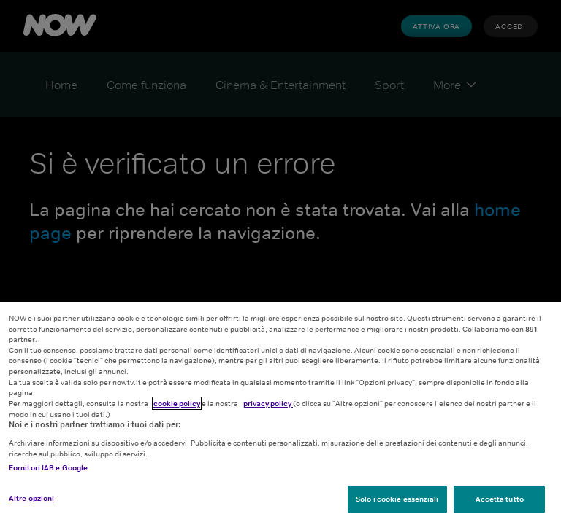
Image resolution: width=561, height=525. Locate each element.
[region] (280, 413)
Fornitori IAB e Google (48, 467)
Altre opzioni (31, 498)
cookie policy (176, 403)
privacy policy (268, 403)
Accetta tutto (500, 499)
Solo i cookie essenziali (397, 499)
